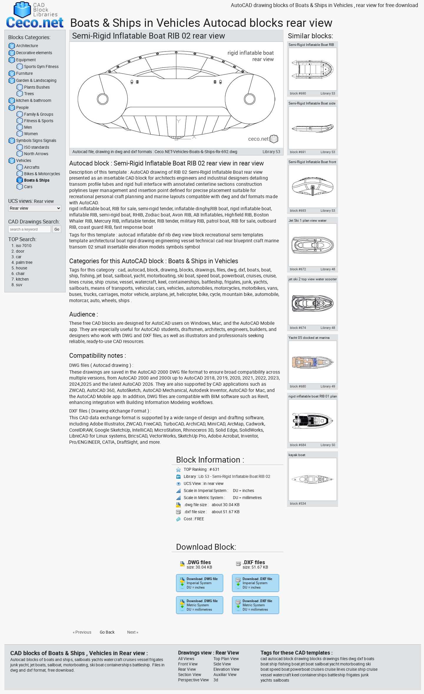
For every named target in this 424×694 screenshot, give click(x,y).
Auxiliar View (224, 674)
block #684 (298, 445)
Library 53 (271, 151)
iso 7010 (24, 245)
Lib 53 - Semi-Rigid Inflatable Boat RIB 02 (234, 476)
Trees (25, 94)
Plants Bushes (33, 87)
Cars (24, 187)
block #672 (298, 269)
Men (24, 127)
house (21, 268)
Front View (188, 664)
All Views (186, 658)
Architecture (23, 45)
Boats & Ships (32, 180)
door (20, 251)
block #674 (298, 328)
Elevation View (226, 669)
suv (19, 284)
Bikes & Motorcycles (38, 174)
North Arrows (32, 154)
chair (20, 273)
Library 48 (328, 269)
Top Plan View (226, 658)
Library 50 (328, 445)
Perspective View (193, 680)
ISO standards (32, 147)
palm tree (24, 262)
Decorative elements (30, 53)
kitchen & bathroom (29, 100)
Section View (189, 674)
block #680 (298, 386)
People (18, 107)
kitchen (22, 279)
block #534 (298, 503)
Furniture (20, 73)
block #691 (298, 152)
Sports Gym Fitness (37, 67)
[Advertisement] (118, 494)
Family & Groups (34, 114)
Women (27, 134)
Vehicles (19, 160)
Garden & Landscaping (32, 80)
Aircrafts (27, 167)
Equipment (22, 60)
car (18, 256)
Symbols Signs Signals (32, 140)
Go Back (107, 632)
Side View (222, 664)
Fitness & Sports (34, 121)
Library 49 (328, 386)
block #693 (298, 210)
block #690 (298, 93)
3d (215, 680)
